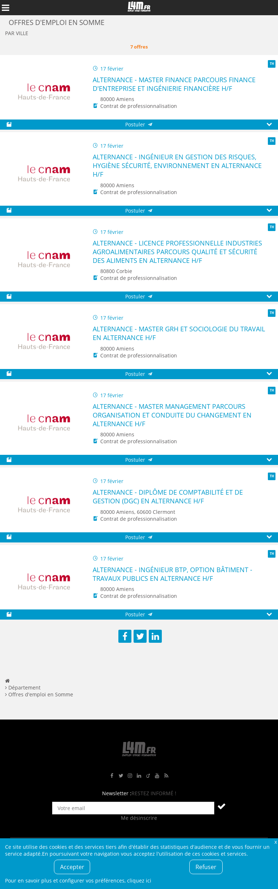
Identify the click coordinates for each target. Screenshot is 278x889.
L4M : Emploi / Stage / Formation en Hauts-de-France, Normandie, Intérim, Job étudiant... (139, 7)
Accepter (72, 867)
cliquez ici (139, 880)
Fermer (275, 841)
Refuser (205, 867)
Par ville (16, 33)
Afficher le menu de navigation (5, 7)
